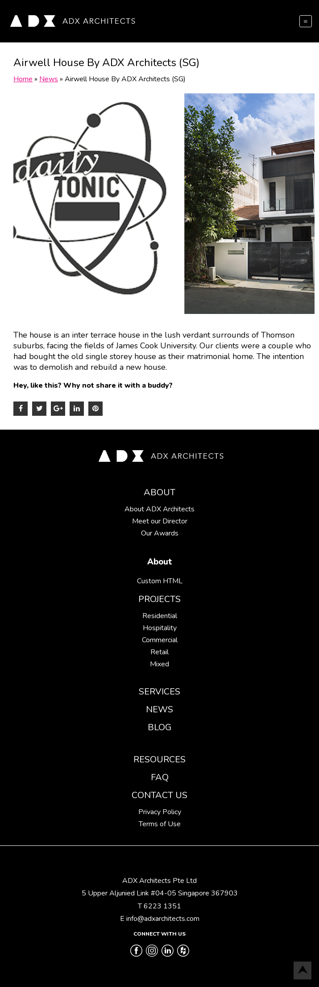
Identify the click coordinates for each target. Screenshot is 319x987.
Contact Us (159, 795)
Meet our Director (159, 521)
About (159, 492)
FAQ (160, 777)
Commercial (160, 640)
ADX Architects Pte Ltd (159, 881)
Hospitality (160, 628)
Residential (159, 616)
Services (159, 692)
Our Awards (159, 533)
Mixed (159, 664)
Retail (159, 652)
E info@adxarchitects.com (159, 919)
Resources (159, 759)
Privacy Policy (159, 812)
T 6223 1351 (159, 906)
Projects (159, 599)
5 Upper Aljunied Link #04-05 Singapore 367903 (160, 893)
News (159, 709)
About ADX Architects (159, 509)
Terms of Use (160, 824)
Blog (159, 727)
